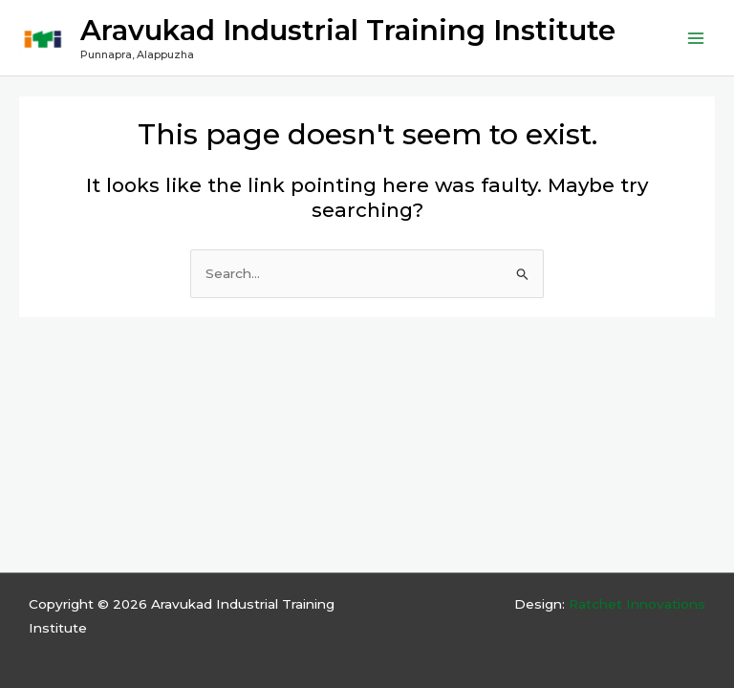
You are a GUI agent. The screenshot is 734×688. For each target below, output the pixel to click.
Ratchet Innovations (637, 604)
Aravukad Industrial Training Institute (347, 30)
